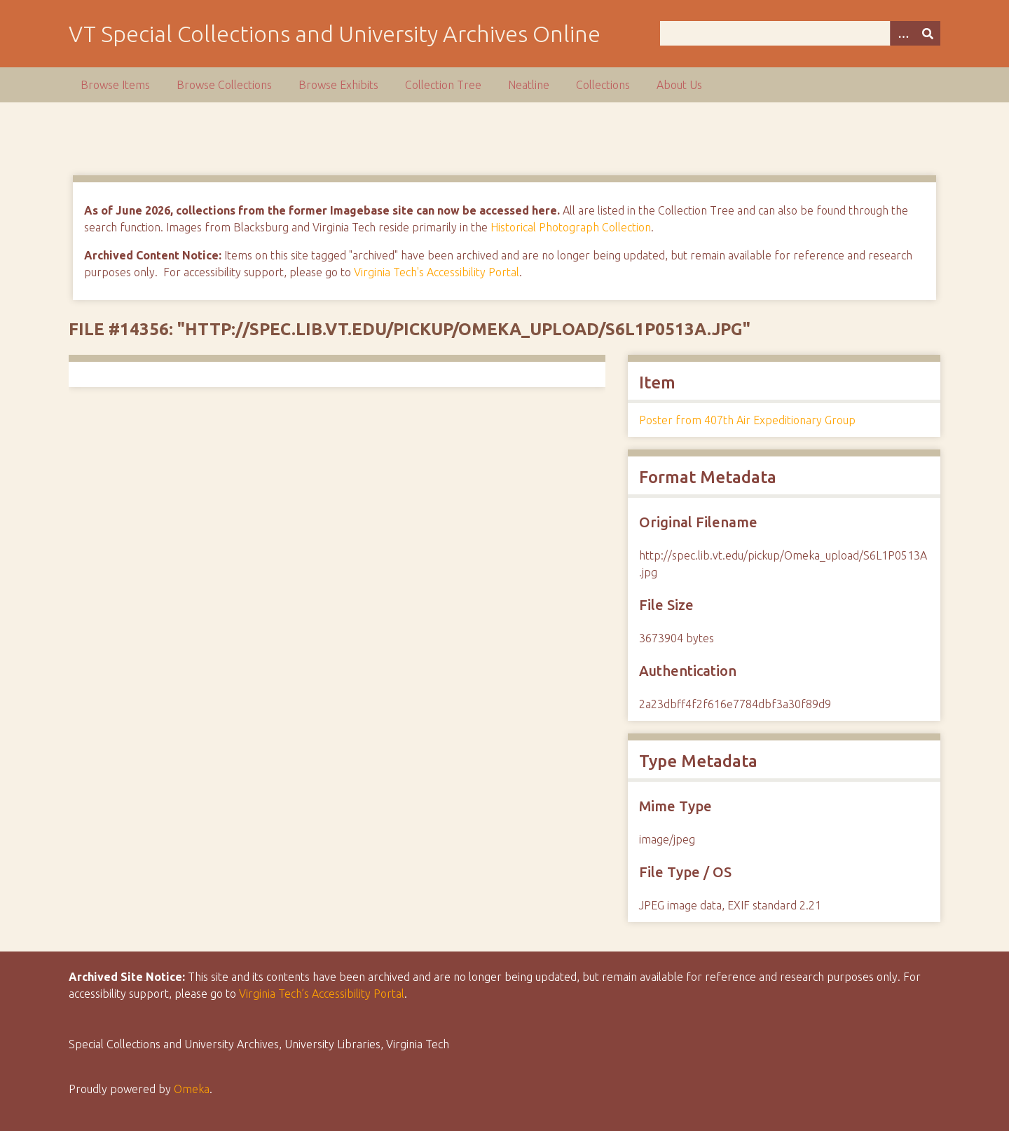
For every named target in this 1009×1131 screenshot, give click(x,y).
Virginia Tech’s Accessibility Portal (321, 993)
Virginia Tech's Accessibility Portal (436, 272)
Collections (603, 85)
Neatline (528, 85)
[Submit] (927, 33)
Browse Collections (224, 85)
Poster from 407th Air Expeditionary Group (747, 420)
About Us (679, 85)
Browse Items (115, 85)
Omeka (192, 1089)
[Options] (902, 33)
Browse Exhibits (338, 85)
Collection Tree (443, 85)
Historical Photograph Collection (570, 227)
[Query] (800, 33)
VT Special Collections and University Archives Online (334, 33)
